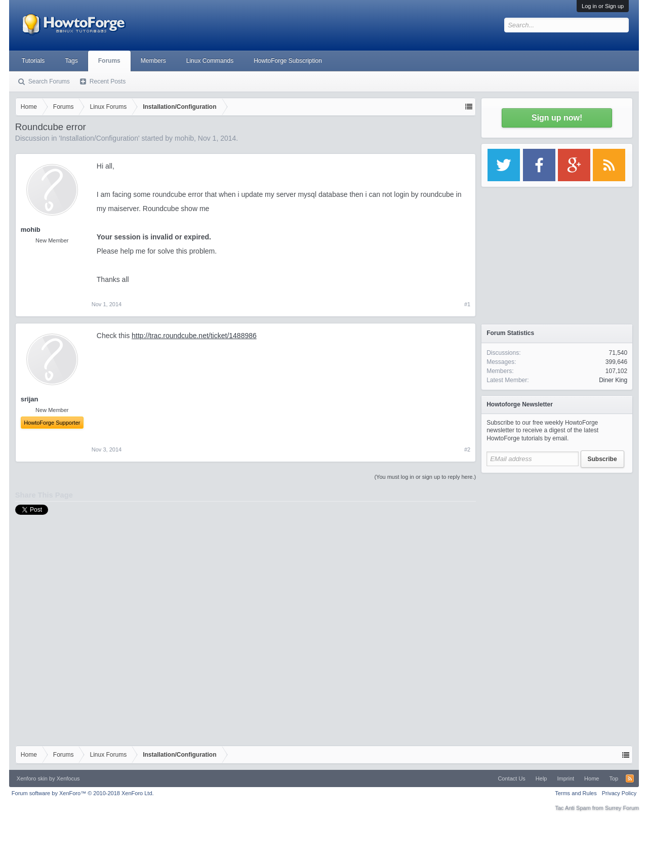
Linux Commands (209, 60)
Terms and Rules (576, 793)
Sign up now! (557, 117)
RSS (630, 778)
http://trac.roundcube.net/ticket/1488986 (194, 336)
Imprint (565, 778)
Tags (71, 60)
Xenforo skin (32, 778)
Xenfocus (68, 778)
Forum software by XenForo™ (83, 793)
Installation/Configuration (99, 138)
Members (153, 60)
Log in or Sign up (603, 6)
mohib (184, 138)
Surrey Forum (622, 808)
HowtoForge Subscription (288, 60)
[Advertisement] (557, 541)
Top (613, 778)
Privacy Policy (619, 793)
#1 (467, 304)
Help (541, 778)
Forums (109, 60)
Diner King (613, 380)
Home (591, 778)
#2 (467, 449)
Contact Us (511, 778)
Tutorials (33, 60)
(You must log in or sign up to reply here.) (425, 477)
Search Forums (49, 81)
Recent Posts (108, 81)
